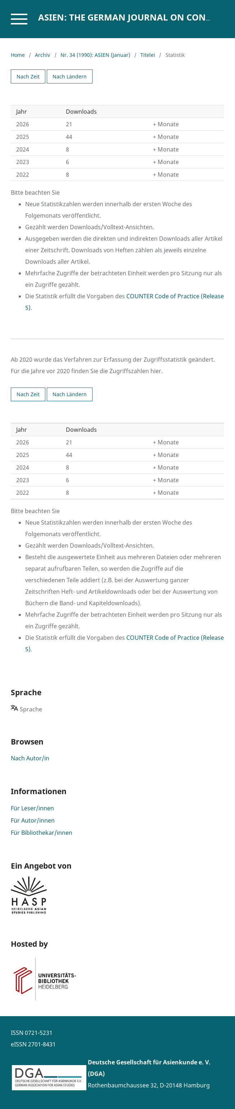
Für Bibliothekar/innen (41, 833)
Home (18, 54)
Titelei (147, 54)
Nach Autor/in (30, 758)
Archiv (42, 54)
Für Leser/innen (32, 808)
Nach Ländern (70, 76)
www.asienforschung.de (121, 1097)
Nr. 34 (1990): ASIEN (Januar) (95, 54)
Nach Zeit (28, 76)
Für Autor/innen (33, 820)
